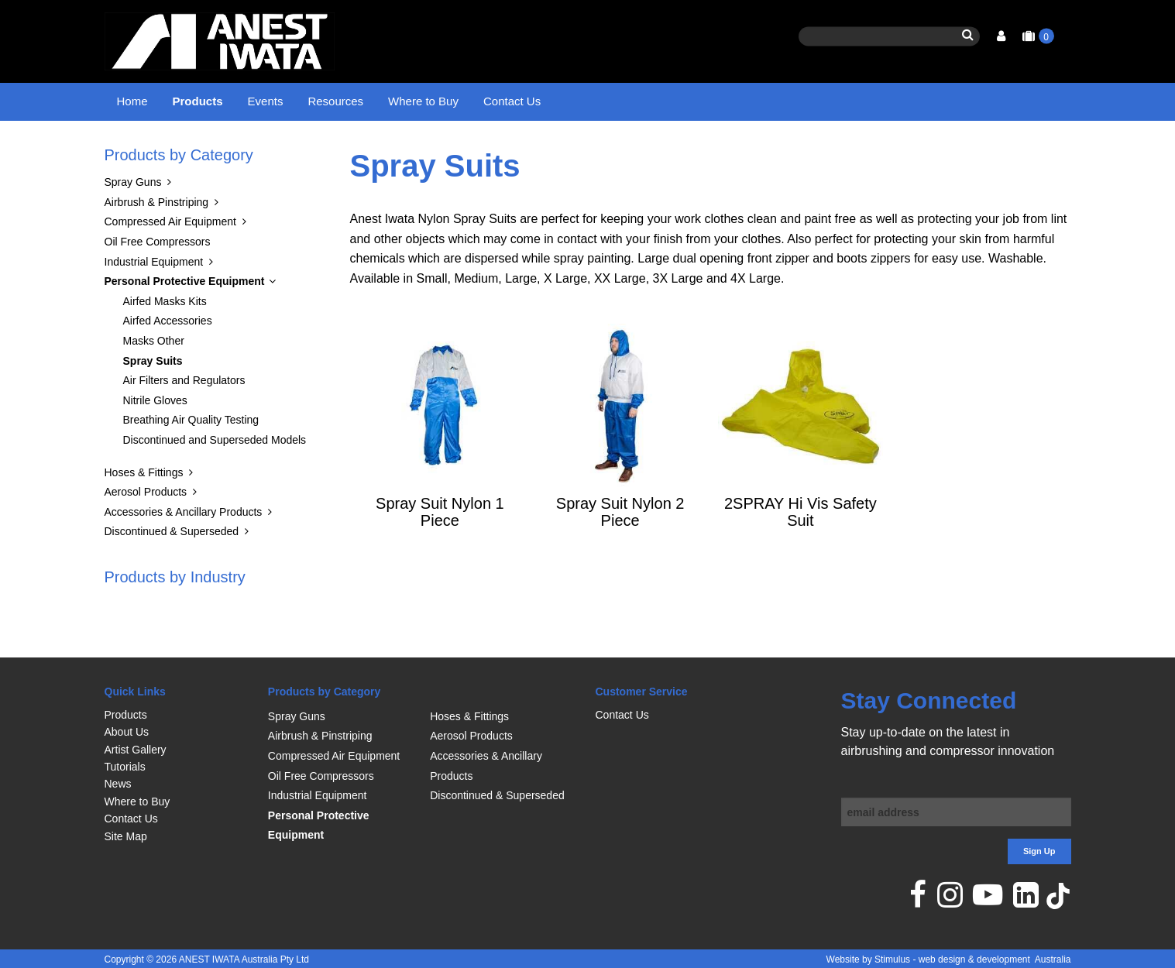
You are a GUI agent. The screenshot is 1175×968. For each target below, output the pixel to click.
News (118, 784)
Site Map (126, 836)
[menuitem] (179, 714)
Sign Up (1039, 851)
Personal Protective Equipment (275, 151)
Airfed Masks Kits (165, 340)
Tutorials (125, 766)
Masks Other (153, 379)
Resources (335, 101)
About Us (127, 732)
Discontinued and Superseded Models (215, 478)
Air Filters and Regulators (184, 420)
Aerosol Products (146, 531)
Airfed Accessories (167, 360)
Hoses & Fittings (144, 511)
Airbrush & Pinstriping (157, 241)
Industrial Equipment (154, 300)
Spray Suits (392, 151)
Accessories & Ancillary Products (184, 550)
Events (265, 101)
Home (132, 101)
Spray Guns (133, 221)
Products (198, 101)
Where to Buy (423, 101)
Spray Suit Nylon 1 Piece (440, 551)
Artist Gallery (136, 749)
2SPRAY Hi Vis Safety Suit (800, 551)
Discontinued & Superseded (172, 571)
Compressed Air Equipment (170, 261)
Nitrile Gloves (155, 439)
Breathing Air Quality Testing (191, 459)
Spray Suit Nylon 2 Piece (620, 551)
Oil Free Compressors (158, 280)
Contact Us (512, 101)
